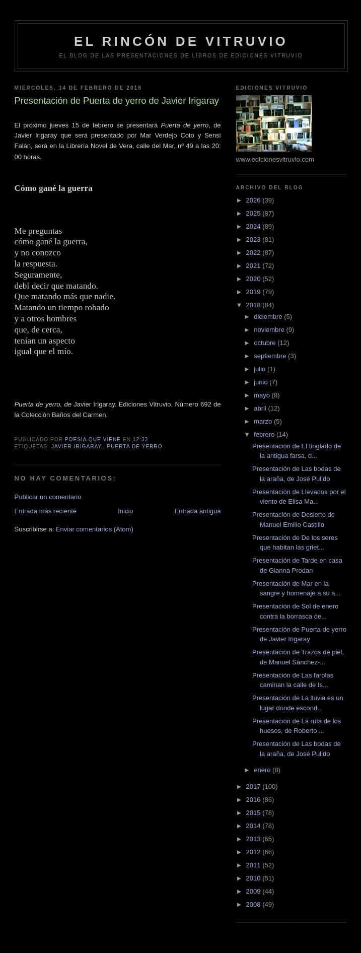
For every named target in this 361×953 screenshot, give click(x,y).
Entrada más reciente (46, 511)
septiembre (271, 356)
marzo (264, 421)
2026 (254, 200)
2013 (254, 839)
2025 (254, 213)
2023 (254, 239)
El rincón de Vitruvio (181, 41)
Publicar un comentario (48, 497)
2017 (254, 786)
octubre (265, 343)
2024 (254, 226)
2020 (254, 279)
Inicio (125, 511)
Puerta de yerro (134, 446)
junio (261, 382)
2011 (254, 865)
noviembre (270, 329)
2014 (254, 826)
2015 (254, 812)
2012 (254, 852)
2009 (254, 891)
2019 (254, 292)
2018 (254, 305)
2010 (254, 878)
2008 (254, 904)
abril (261, 408)
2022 (254, 252)
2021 (254, 265)
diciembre (269, 316)
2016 (254, 799)
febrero (265, 434)
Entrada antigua (198, 511)
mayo (262, 395)
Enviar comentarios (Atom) (94, 529)
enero (263, 770)
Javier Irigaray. (77, 446)
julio (260, 369)
